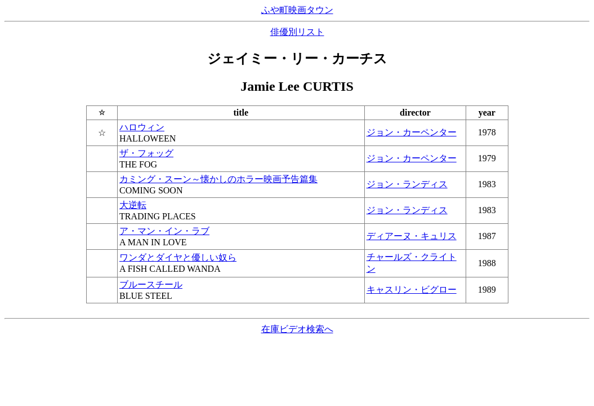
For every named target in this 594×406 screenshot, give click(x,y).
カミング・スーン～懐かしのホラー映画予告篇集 (218, 179)
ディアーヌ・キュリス (412, 236)
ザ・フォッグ (146, 153)
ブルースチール (150, 284)
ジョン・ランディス (407, 184)
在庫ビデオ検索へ (297, 329)
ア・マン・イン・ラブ (164, 231)
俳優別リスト (297, 32)
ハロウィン (141, 127)
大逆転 (132, 205)
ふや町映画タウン (297, 10)
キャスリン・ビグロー (412, 289)
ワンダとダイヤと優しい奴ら (177, 257)
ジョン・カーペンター (412, 132)
